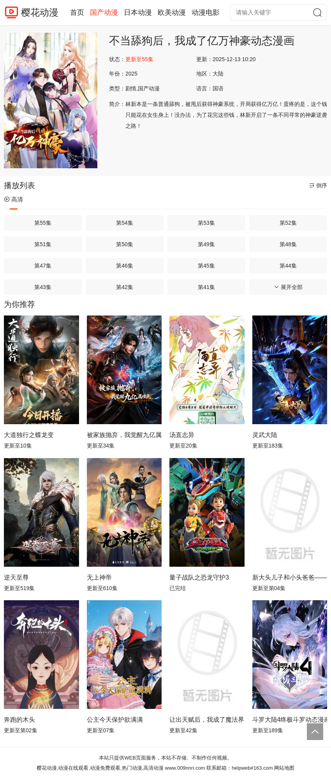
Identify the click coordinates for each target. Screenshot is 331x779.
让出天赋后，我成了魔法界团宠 (207, 719)
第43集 (42, 287)
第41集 (206, 287)
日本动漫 (138, 12)
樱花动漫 (39, 12)
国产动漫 (104, 12)
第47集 (42, 266)
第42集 (124, 287)
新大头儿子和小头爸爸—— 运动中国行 (289, 577)
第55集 (42, 223)
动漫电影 (206, 12)
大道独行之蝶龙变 (29, 435)
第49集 (206, 244)
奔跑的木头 (19, 719)
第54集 (124, 223)
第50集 (124, 244)
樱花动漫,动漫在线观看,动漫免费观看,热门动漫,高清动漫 (100, 768)
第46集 (124, 266)
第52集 (288, 223)
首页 (77, 12)
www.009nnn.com (185, 768)
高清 (13, 199)
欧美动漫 (172, 12)
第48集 (288, 244)
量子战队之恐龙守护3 (199, 577)
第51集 (42, 244)
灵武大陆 (264, 435)
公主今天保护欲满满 (115, 719)
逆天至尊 (16, 577)
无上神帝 (99, 577)
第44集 (288, 266)
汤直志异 (181, 435)
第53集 (206, 223)
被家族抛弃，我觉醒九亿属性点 (124, 435)
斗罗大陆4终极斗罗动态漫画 (289, 719)
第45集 (206, 266)
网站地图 (284, 768)
